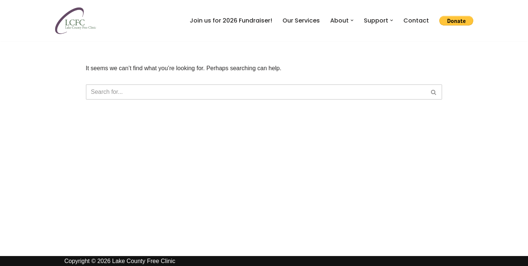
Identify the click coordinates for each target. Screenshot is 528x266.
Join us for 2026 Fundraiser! (231, 20)
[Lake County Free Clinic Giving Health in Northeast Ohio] (75, 20)
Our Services (301, 20)
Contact (416, 20)
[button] (352, 20)
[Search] (256, 92)
